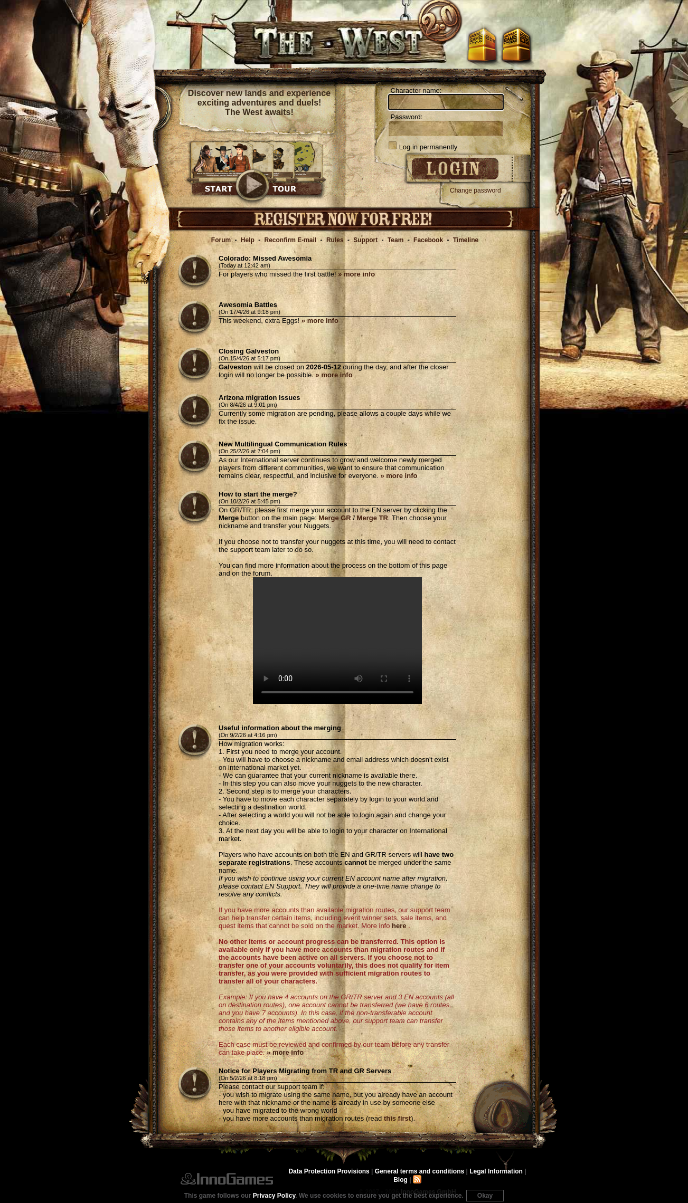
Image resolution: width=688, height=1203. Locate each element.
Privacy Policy (274, 1195)
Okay (485, 1195)
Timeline (465, 240)
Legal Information (496, 1171)
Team (395, 240)
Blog (400, 1179)
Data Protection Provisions (328, 1171)
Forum (221, 240)
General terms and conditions (419, 1171)
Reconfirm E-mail (291, 240)
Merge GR (334, 518)
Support (365, 240)
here (399, 926)
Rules (335, 240)
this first (397, 1118)
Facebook (428, 240)
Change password (475, 190)
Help (248, 240)
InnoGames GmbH (227, 1179)
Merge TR (372, 518)
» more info (356, 274)
